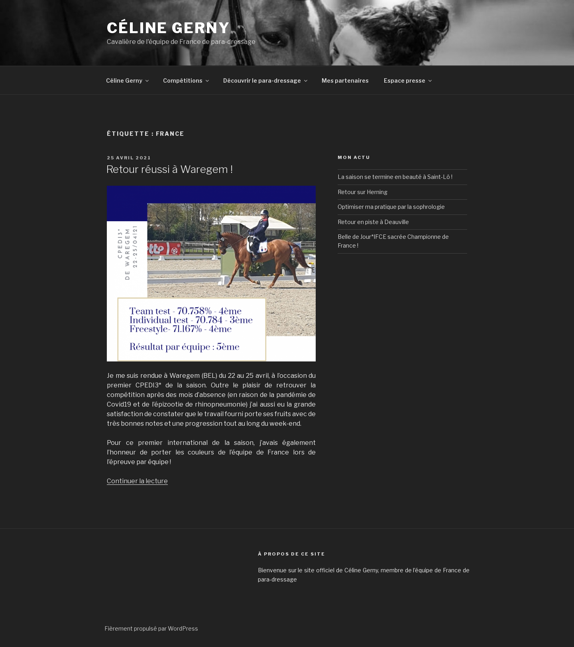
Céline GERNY (168, 28)
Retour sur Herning (362, 192)
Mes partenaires (345, 80)
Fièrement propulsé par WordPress (151, 628)
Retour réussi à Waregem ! (169, 169)
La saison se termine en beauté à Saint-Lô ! (395, 176)
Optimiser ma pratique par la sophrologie (391, 206)
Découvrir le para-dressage (266, 80)
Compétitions (186, 80)
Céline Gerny (128, 80)
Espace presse (408, 80)
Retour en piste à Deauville (373, 221)
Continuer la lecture (137, 481)
